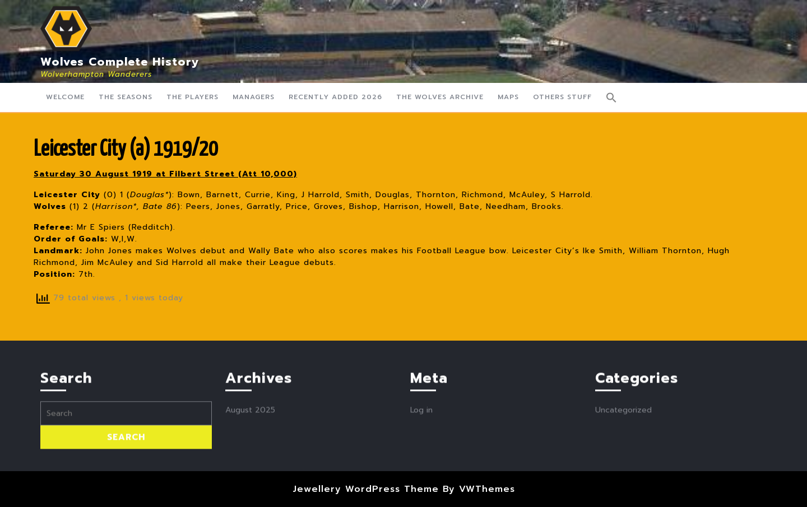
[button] (611, 97)
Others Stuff (562, 97)
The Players (192, 97)
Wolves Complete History (120, 61)
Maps (508, 97)
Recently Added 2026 (335, 97)
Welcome (65, 97)
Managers (254, 97)
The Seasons (125, 97)
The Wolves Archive (440, 97)
